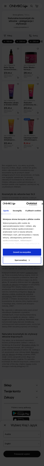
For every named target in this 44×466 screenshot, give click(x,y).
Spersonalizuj (22, 260)
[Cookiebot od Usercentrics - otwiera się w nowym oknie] (27, 203)
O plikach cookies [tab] (33, 211)
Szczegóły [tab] (17, 211)
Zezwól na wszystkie (22, 252)
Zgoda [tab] (6, 211)
